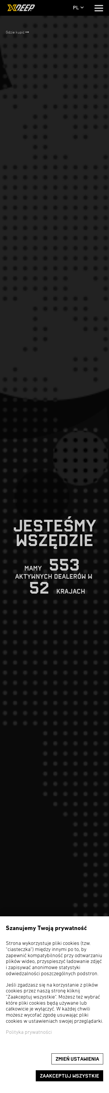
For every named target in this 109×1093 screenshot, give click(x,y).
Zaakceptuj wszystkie (69, 1076)
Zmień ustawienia (77, 1059)
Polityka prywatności (29, 1032)
